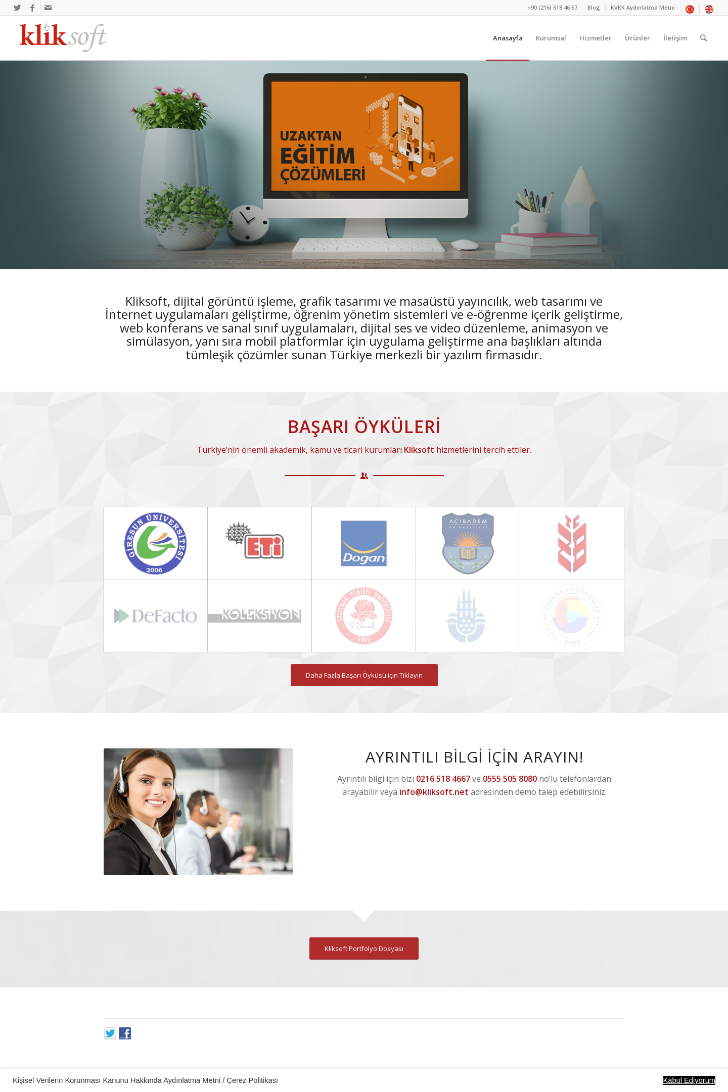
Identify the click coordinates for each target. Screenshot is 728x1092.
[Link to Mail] (48, 7)
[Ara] (703, 38)
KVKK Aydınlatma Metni (643, 7)
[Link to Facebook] (32, 7)
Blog (593, 7)
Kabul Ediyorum (689, 1080)
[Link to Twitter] (17, 7)
